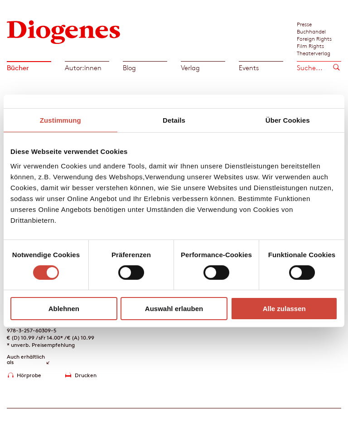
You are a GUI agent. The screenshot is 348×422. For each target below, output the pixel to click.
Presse (304, 24)
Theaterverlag (313, 53)
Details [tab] (174, 120)
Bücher (18, 67)
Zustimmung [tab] (60, 120)
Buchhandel (311, 31)
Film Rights (310, 45)
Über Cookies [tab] (288, 120)
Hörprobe (29, 375)
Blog (129, 67)
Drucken (86, 375)
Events (249, 67)
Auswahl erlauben (174, 308)
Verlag (190, 67)
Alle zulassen (284, 308)
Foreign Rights (314, 38)
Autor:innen (83, 67)
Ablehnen (63, 308)
